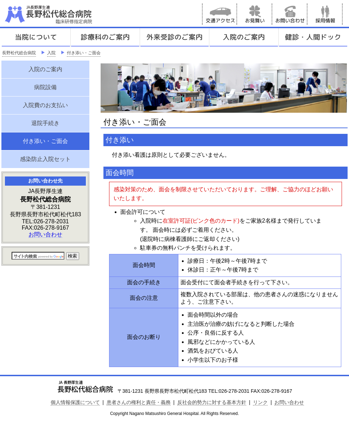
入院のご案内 (243, 37)
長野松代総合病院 (19, 52)
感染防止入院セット (45, 159)
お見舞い (254, 14)
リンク (260, 402)
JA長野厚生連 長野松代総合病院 (70, 14)
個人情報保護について (75, 402)
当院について (35, 37)
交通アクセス (219, 14)
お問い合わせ (289, 14)
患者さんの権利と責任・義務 (139, 402)
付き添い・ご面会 (84, 52)
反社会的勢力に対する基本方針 (211, 402)
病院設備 (45, 87)
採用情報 (325, 14)
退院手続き (45, 123)
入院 (51, 52)
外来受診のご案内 (174, 37)
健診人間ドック (313, 37)
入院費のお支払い (45, 105)
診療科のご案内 (105, 37)
